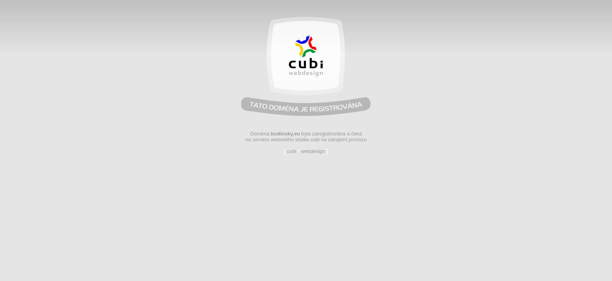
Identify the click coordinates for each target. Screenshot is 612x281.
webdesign (313, 151)
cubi (291, 151)
